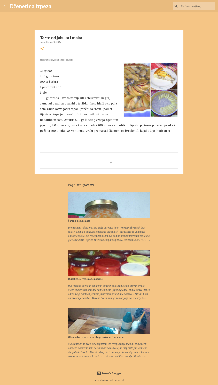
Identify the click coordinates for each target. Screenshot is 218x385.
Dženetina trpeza (30, 6)
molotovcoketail (117, 380)
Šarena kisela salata (79, 221)
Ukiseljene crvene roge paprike (85, 279)
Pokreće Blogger (109, 373)
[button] (42, 49)
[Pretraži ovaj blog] (197, 6)
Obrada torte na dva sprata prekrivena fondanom (95, 337)
